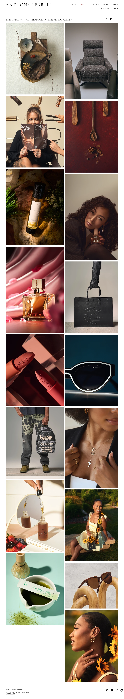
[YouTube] (121, 690)
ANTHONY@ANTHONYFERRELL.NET (17, 692)
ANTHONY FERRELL (29, 5)
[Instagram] (111, 19)
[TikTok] (117, 690)
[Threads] (112, 690)
